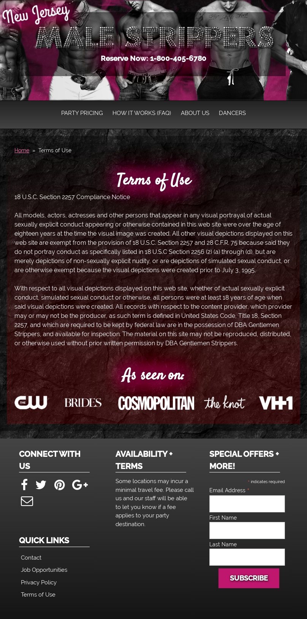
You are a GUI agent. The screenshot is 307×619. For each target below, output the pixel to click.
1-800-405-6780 (178, 58)
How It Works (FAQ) (141, 113)
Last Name (223, 544)
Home (21, 150)
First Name (223, 518)
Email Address (229, 490)
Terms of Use (153, 181)
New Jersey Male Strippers (155, 36)
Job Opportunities (44, 569)
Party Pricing (82, 113)
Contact (31, 557)
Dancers (232, 113)
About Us (195, 113)
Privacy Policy (39, 582)
